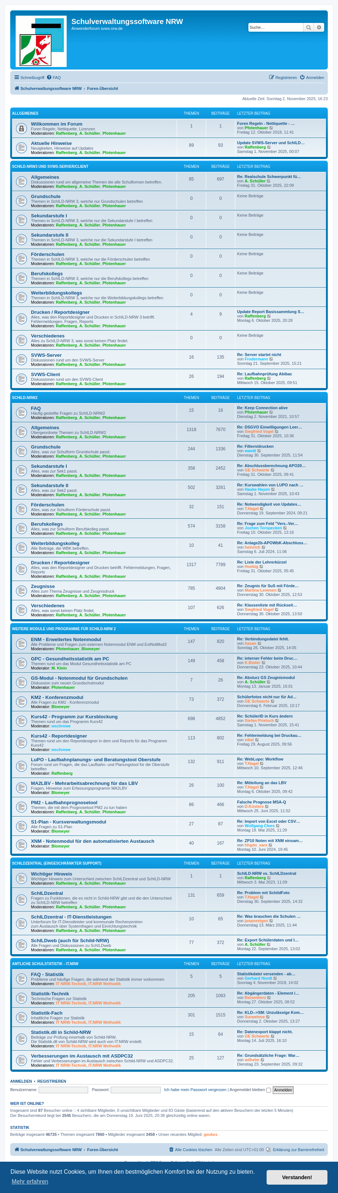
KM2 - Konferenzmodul (57, 697)
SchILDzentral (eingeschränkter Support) (56, 863)
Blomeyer (91, 649)
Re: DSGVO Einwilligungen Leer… (269, 427)
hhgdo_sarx (256, 845)
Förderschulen (47, 254)
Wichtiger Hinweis (51, 874)
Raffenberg (66, 133)
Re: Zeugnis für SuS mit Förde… (268, 586)
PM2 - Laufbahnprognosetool (64, 802)
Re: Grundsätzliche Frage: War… (268, 1055)
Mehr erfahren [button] (30, 1181)
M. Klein (59, 668)
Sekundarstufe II (49, 235)
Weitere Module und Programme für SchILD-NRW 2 (64, 629)
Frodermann (256, 359)
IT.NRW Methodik (105, 983)
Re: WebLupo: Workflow (260, 759)
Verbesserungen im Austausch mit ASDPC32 (82, 1056)
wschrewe (61, 726)
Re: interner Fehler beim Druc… (267, 658)
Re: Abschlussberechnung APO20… (271, 465)
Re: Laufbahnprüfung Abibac (264, 374)
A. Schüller (89, 133)
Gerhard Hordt (258, 978)
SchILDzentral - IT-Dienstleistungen (71, 917)
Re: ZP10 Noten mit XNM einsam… (270, 840)
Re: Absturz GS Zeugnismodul (266, 677)
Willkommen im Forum (56, 124)
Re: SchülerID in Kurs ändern (265, 716)
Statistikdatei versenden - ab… (266, 974)
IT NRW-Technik (71, 983)
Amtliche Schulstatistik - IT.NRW (45, 964)
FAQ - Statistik (47, 974)
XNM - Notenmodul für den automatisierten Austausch (92, 841)
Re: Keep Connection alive (262, 408)
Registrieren (52, 1081)
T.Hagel (252, 508)
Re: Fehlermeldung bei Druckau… (269, 735)
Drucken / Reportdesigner (60, 312)
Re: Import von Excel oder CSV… (268, 821)
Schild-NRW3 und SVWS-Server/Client (50, 167)
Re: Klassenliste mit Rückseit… (267, 605)
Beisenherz (255, 997)
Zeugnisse (43, 586)
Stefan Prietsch (259, 720)
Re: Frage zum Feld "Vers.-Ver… (267, 523)
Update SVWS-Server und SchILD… (271, 143)
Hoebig (251, 566)
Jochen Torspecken (263, 528)
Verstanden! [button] (297, 1177)
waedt (250, 451)
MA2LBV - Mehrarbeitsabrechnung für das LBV (84, 783)
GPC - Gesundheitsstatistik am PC (70, 658)
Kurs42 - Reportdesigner (59, 736)
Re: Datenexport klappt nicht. (265, 1032)
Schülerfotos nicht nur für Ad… (266, 697)
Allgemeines (25, 113)
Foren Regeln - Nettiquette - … (266, 123)
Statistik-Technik (50, 993)
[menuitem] (53, 77)
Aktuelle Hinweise (51, 143)
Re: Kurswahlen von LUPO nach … (270, 485)
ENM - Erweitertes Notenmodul (66, 639)
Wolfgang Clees (260, 825)
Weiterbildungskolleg (55, 543)
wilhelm (252, 1060)
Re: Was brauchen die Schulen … (268, 916)
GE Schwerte (257, 470)
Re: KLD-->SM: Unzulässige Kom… (270, 1012)
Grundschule (45, 196)
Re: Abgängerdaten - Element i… (268, 993)
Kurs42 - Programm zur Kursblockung (74, 716)
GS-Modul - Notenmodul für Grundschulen (79, 678)
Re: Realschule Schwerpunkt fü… (269, 176)
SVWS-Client (45, 374)
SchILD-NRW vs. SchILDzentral (266, 873)
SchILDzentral (47, 893)
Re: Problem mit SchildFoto (263, 892)
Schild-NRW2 (25, 398)
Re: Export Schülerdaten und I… (268, 940)
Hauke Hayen (257, 489)
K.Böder (252, 662)
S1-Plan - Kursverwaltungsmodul (68, 822)
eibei (249, 740)
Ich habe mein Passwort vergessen (195, 1089)
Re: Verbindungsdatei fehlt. (263, 639)
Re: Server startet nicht (259, 354)
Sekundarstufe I (49, 215)
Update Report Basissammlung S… (270, 311)
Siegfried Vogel (259, 431)
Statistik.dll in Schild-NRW (61, 1032)
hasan (250, 643)
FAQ (36, 408)
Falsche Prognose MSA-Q (261, 802)
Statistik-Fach (46, 1013)
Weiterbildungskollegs (56, 293)
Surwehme (255, 1017)
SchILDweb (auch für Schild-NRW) (70, 940)
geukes (210, 1134)
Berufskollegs (47, 273)
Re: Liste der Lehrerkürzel (262, 562)
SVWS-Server (46, 355)
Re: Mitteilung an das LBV (262, 783)
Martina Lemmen (260, 590)
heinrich (252, 547)
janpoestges (256, 921)
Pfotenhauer (114, 133)
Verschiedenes (47, 336)
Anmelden (21, 1081)
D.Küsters (254, 806)
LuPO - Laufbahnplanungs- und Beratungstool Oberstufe (96, 759)
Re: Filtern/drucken (255, 446)
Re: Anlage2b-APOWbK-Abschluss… (272, 543)
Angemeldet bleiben (250, 1089)
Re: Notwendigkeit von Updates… (269, 504)
